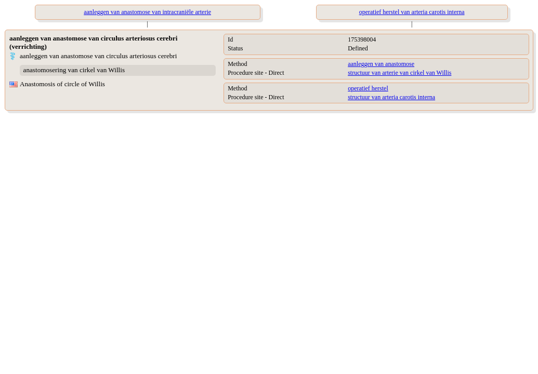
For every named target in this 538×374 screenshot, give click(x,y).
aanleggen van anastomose (381, 64)
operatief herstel (368, 88)
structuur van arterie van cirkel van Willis (399, 72)
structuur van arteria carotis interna (391, 97)
